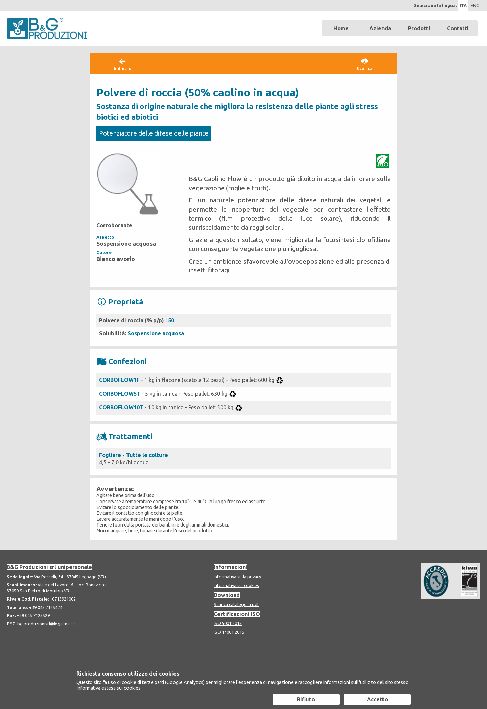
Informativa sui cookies (236, 585)
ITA (463, 5)
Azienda (380, 28)
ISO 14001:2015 (229, 632)
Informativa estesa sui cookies (108, 688)
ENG (475, 5)
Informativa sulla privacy (237, 576)
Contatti (458, 28)
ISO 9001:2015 (228, 623)
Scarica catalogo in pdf (236, 604)
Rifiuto (306, 699)
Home (341, 28)
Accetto (377, 699)
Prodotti (419, 28)
